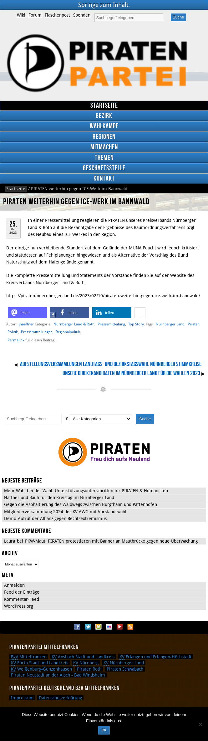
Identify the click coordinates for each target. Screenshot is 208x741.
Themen (104, 158)
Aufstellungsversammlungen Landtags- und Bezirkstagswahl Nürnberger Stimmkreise (110, 364)
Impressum (22, 697)
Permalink (16, 340)
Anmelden (14, 585)
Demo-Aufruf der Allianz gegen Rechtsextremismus (55, 518)
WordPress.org (18, 606)
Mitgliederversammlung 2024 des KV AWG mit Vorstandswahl (65, 511)
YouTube (120, 627)
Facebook (77, 627)
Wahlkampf (104, 126)
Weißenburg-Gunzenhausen (41, 669)
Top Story (136, 324)
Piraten (194, 324)
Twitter (88, 627)
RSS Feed (130, 627)
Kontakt (104, 178)
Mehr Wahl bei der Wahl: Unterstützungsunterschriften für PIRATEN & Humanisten (86, 490)
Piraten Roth (89, 669)
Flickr (109, 627)
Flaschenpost (57, 15)
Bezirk (104, 116)
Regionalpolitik (68, 332)
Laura (9, 541)
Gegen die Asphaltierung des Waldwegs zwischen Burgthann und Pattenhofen (80, 504)
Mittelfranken (29, 656)
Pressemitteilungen (37, 332)
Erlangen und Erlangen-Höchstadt (155, 656)
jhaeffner (26, 324)
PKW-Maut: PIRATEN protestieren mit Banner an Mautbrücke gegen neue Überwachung (111, 541)
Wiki (21, 15)
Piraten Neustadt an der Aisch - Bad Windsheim (58, 674)
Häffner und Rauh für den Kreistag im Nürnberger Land (59, 497)
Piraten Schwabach (125, 669)
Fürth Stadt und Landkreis (39, 662)
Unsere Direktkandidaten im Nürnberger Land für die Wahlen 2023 (131, 373)
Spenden (81, 15)
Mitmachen (104, 147)
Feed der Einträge (21, 592)
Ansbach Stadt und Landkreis (83, 656)
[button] (27, 312)
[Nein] (200, 724)
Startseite (104, 106)
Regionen (104, 137)
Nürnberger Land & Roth (73, 324)
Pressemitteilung (111, 324)
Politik (13, 332)
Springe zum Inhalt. (104, 5)
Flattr (99, 627)
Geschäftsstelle (104, 168)
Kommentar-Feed (21, 599)
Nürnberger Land (170, 324)
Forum (35, 15)
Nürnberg (86, 662)
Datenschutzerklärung (60, 697)
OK (104, 730)
